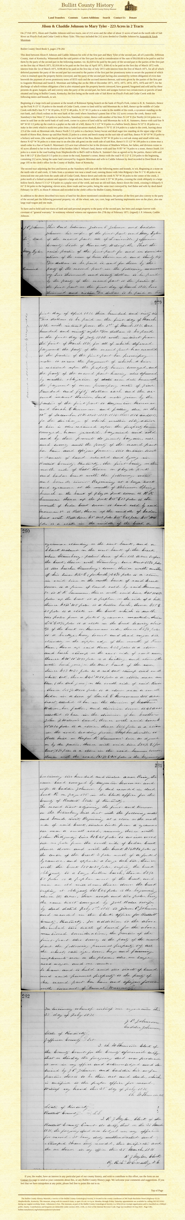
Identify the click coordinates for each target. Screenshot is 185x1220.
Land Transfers (56, 17)
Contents (73, 17)
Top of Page (157, 1190)
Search (106, 17)
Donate (133, 17)
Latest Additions (90, 17)
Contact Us (119, 17)
